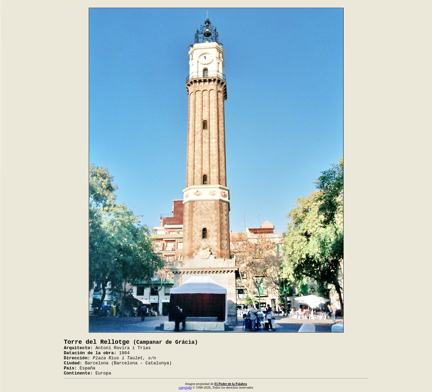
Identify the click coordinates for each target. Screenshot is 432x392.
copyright (185, 387)
